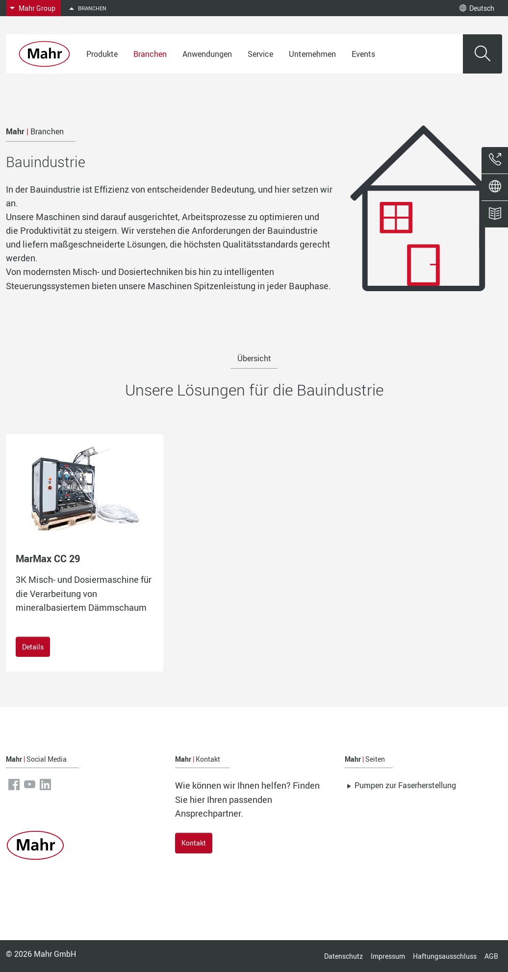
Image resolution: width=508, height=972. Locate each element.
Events (363, 54)
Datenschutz (343, 956)
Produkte (102, 54)
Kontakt (193, 842)
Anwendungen (207, 54)
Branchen (150, 54)
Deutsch (476, 8)
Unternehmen (312, 54)
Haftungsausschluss (445, 956)
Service (260, 54)
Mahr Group (37, 8)
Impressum (388, 956)
